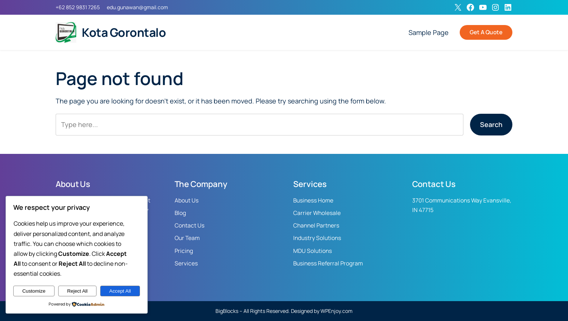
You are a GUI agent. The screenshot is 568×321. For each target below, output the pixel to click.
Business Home (313, 200)
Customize (33, 291)
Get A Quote (486, 32)
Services (186, 263)
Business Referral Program (328, 263)
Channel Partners (316, 225)
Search (491, 124)
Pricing (184, 251)
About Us (187, 200)
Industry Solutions (317, 238)
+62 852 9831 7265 (78, 7)
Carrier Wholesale (317, 213)
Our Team (187, 238)
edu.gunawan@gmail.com (137, 7)
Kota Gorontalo (124, 32)
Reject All (77, 291)
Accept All (120, 291)
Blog (180, 213)
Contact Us (189, 225)
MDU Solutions (312, 251)
